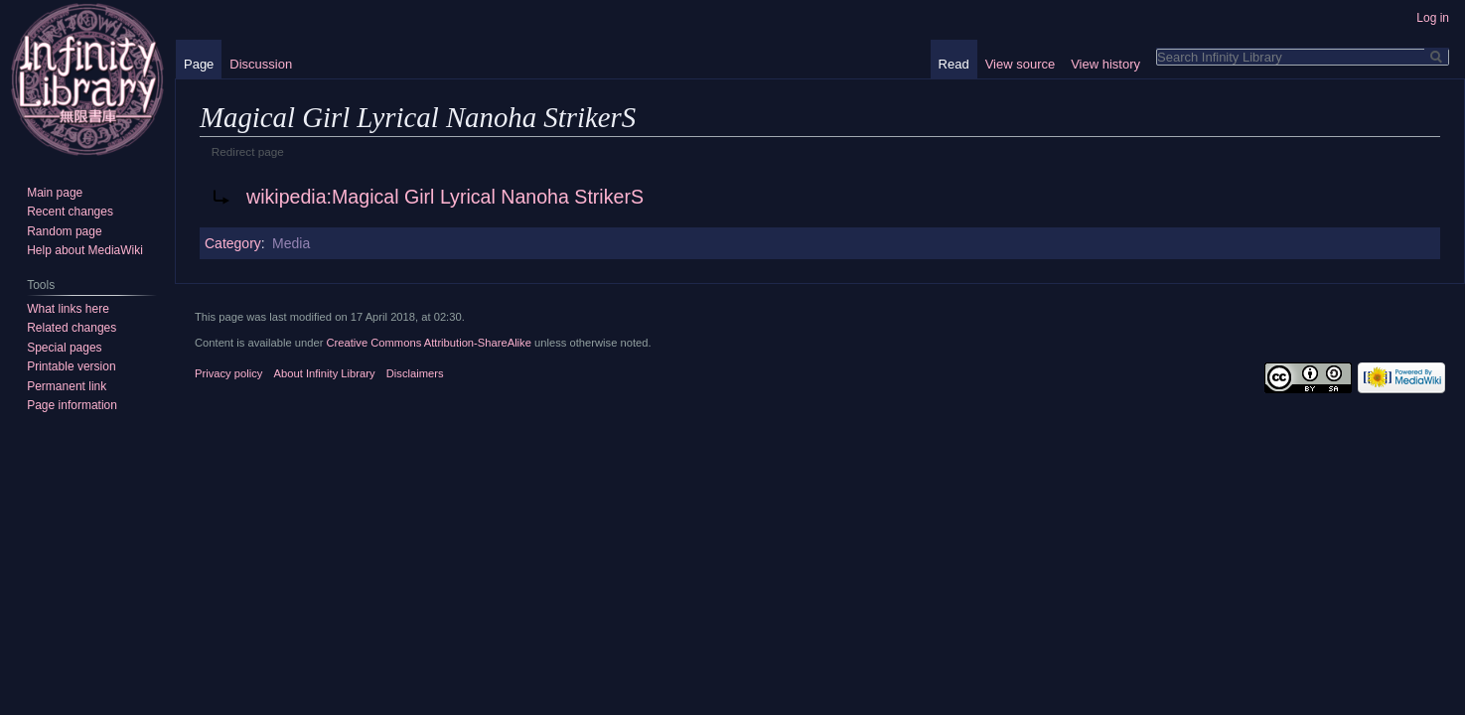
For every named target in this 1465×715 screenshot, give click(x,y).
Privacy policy (228, 373)
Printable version (71, 366)
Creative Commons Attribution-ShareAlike (428, 343)
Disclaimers (415, 373)
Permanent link (66, 386)
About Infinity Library (324, 373)
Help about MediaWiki (85, 250)
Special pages (64, 348)
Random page (64, 231)
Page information (72, 405)
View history (1105, 64)
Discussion (260, 64)
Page (199, 64)
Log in (1432, 18)
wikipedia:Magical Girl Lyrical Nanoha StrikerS (445, 197)
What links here (68, 309)
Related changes (71, 328)
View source (1020, 64)
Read (954, 64)
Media (291, 243)
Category (233, 243)
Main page (54, 193)
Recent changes (70, 211)
